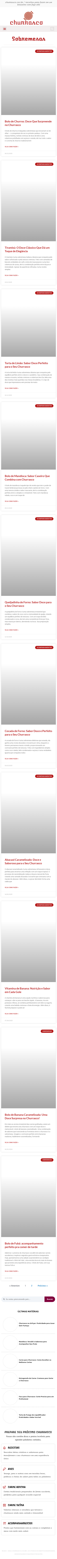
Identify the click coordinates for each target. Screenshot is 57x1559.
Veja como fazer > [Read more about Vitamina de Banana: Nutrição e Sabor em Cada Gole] (12, 1014)
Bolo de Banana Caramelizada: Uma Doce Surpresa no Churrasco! (26, 1116)
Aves (11, 1469)
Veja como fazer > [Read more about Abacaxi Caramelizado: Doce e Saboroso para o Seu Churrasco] (12, 887)
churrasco (26, 22)
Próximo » (43, 1285)
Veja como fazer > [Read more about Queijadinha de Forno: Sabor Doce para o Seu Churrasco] (12, 630)
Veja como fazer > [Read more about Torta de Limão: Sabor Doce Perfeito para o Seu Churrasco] (12, 388)
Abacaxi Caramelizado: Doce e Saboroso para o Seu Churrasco (23, 861)
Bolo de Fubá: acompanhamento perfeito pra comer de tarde (24, 1245)
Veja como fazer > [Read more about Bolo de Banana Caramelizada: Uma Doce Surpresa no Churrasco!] (12, 1142)
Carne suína (16, 1505)
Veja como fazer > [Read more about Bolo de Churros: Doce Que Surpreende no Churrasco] (12, 147)
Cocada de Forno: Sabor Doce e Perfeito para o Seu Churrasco (28, 732)
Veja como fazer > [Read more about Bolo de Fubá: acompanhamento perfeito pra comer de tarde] (12, 1271)
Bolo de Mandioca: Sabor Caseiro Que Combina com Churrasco (27, 477)
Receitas (13, 1447)
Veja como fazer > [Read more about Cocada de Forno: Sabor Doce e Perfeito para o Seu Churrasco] (12, 759)
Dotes (40, 1554)
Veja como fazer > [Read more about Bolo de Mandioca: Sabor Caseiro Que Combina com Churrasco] (12, 501)
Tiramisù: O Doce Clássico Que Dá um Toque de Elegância (27, 249)
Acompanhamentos (20, 1523)
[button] (5, 29)
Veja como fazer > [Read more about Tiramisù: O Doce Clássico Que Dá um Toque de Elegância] (12, 275)
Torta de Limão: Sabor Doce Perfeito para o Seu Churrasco (26, 364)
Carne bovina (16, 1487)
